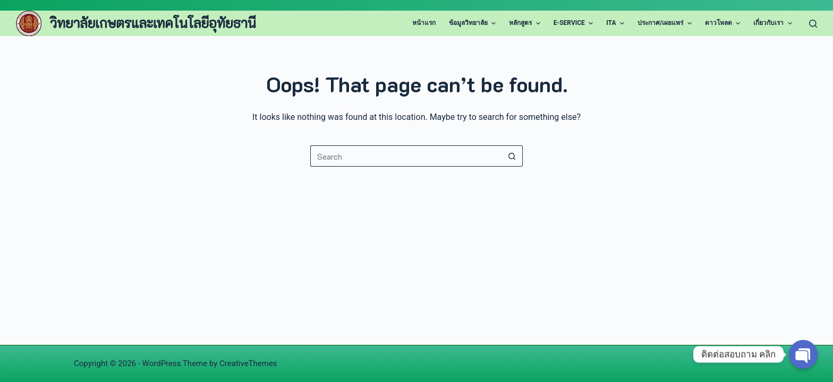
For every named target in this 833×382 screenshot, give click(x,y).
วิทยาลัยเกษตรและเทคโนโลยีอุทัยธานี (153, 22)
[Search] (813, 24)
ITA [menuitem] (616, 23)
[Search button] (512, 156)
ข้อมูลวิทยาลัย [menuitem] (473, 23)
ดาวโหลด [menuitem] (724, 23)
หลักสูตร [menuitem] (525, 23)
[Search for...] (406, 156)
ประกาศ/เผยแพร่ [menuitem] (666, 23)
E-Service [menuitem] (575, 23)
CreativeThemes (248, 363)
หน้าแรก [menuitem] (424, 23)
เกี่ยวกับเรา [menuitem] (773, 23)
